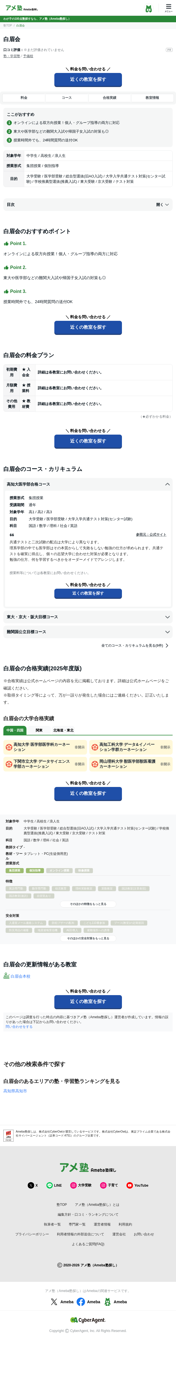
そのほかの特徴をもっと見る (88, 904)
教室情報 (152, 98)
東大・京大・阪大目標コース (88, 617)
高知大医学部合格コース (88, 484)
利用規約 (125, 1224)
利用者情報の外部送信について (80, 1234)
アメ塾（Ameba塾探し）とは (97, 1205)
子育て (109, 1185)
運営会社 (119, 1234)
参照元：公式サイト (151, 535)
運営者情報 (102, 1224)
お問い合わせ (144, 1234)
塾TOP (7, 25)
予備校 (28, 56)
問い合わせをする (19, 1027)
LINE (54, 1185)
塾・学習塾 (11, 56)
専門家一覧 (77, 1224)
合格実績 (109, 98)
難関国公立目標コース (88, 632)
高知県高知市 (15, 1091)
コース (67, 98)
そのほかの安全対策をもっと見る (88, 938)
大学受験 (81, 1185)
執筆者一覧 (52, 1224)
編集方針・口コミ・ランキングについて (88, 1214)
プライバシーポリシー (32, 1234)
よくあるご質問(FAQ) (88, 1244)
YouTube (137, 1185)
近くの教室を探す (88, 79)
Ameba (61, 1302)
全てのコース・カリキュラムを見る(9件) (135, 645)
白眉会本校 (20, 976)
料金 (24, 98)
